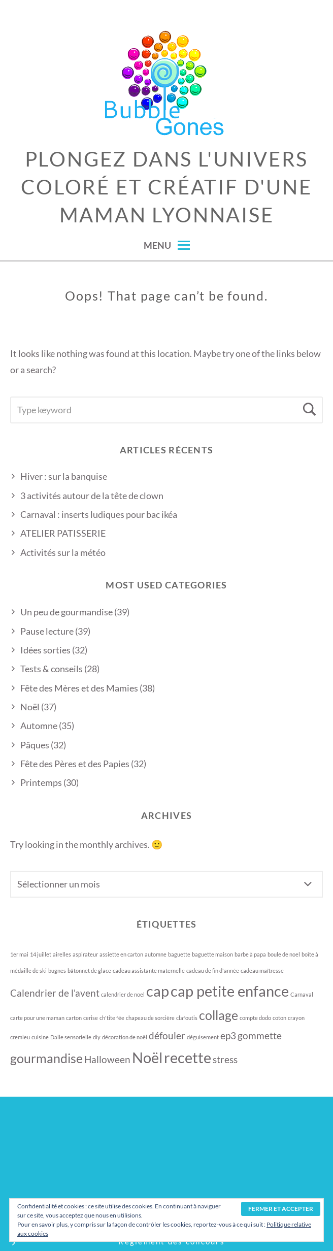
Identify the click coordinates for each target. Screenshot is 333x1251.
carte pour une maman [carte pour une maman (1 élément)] (37, 1017)
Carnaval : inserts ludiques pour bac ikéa (98, 514)
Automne (38, 725)
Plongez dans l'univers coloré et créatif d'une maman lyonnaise (166, 187)
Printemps (41, 782)
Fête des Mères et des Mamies (79, 688)
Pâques (34, 744)
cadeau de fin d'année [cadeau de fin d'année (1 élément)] (212, 970)
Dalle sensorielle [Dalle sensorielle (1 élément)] (70, 1037)
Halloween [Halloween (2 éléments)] (107, 1059)
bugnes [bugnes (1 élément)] (57, 970)
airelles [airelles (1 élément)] (62, 954)
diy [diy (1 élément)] (97, 1037)
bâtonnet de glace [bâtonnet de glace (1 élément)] (89, 970)
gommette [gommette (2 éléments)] (260, 1035)
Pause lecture (47, 631)
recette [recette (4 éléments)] (187, 1057)
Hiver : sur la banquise (63, 476)
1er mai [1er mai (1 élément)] (19, 954)
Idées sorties (45, 649)
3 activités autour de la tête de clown (91, 495)
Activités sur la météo (63, 552)
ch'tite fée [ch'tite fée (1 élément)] (111, 1017)
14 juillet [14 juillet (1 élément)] (40, 954)
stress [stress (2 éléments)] (225, 1059)
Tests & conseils (51, 668)
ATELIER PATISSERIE (63, 533)
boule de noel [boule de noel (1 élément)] (284, 954)
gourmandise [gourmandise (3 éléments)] (46, 1058)
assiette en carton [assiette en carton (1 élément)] (121, 954)
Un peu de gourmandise (66, 611)
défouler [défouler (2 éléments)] (167, 1035)
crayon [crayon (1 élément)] (296, 1017)
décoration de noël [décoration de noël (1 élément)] (124, 1037)
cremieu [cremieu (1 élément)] (20, 1037)
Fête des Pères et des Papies (74, 763)
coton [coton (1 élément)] (279, 1017)
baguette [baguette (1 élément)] (179, 954)
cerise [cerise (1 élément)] (90, 1017)
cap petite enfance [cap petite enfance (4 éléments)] (230, 991)
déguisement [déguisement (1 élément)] (203, 1037)
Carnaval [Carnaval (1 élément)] (301, 994)
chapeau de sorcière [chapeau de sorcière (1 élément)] (150, 1017)
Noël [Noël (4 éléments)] (147, 1057)
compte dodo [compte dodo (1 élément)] (255, 1017)
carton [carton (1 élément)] (74, 1017)
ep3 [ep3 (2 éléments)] (228, 1035)
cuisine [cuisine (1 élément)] (40, 1037)
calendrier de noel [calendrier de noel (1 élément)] (123, 994)
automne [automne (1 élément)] (155, 954)
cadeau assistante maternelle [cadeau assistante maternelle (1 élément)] (149, 970)
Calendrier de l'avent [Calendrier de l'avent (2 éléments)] (54, 993)
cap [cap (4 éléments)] (157, 991)
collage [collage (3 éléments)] (218, 1015)
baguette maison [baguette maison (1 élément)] (212, 954)
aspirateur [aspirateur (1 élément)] (85, 954)
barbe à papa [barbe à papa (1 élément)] (250, 954)
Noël (30, 706)
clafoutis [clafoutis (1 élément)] (186, 1017)
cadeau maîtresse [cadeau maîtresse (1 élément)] (262, 970)
